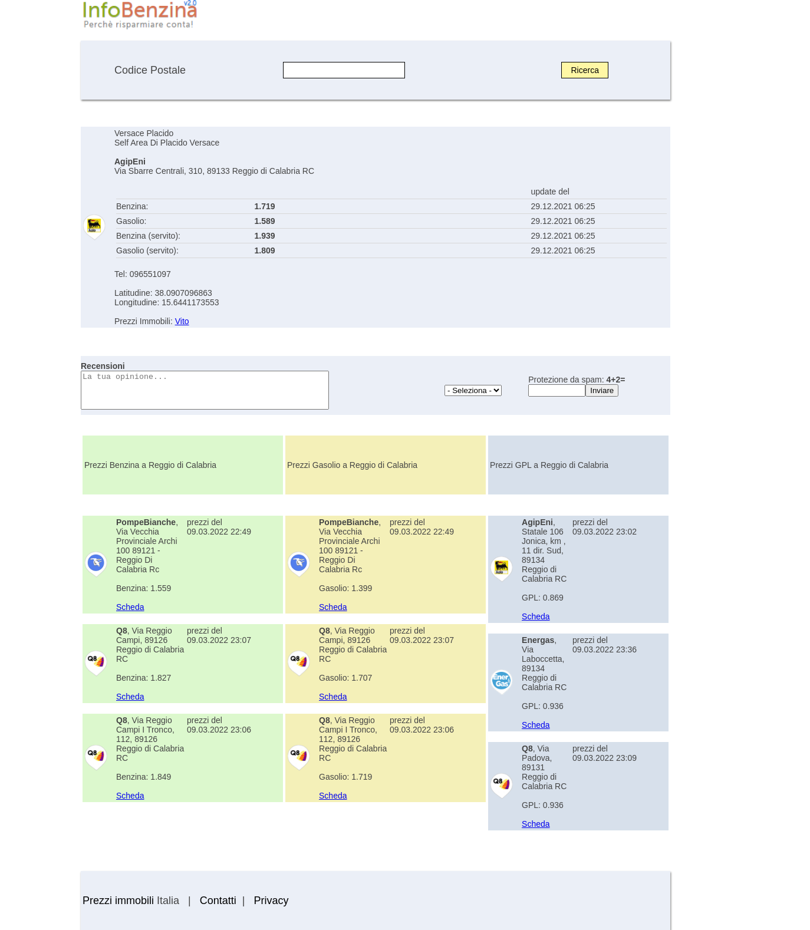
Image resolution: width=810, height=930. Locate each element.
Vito (182, 321)
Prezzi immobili (118, 900)
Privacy (270, 900)
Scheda (130, 607)
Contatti (218, 900)
